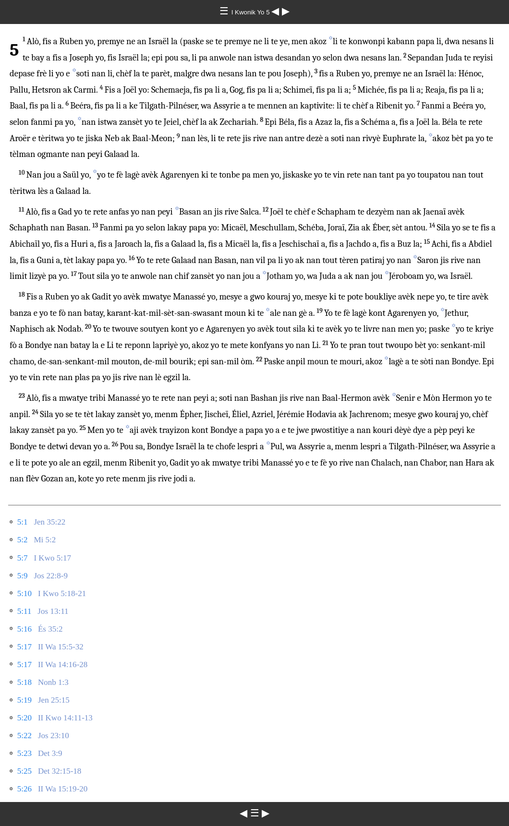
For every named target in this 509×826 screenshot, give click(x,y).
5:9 (22, 575)
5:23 (24, 753)
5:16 (24, 629)
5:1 (22, 522)
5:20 (24, 717)
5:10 (24, 593)
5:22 (24, 735)
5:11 (24, 611)
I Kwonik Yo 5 (251, 12)
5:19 (24, 700)
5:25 (24, 771)
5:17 (24, 646)
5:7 (22, 558)
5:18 (24, 682)
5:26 (24, 788)
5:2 (22, 539)
